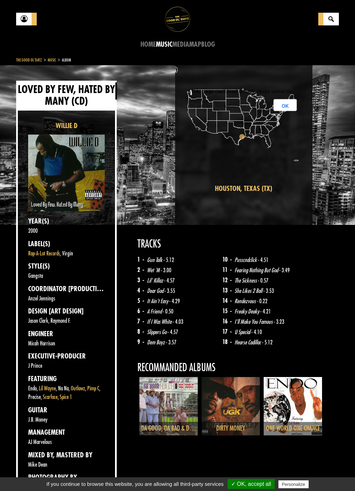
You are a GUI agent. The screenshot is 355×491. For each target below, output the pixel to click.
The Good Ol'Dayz (29, 60)
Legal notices (70, 474)
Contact (33, 473)
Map (195, 44)
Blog (208, 44)
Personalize (293, 484)
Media (180, 44)
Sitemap (129, 474)
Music (164, 44)
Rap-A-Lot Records (44, 253)
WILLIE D (67, 125)
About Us (102, 474)
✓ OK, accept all (251, 484)
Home (148, 44)
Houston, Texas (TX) (243, 188)
